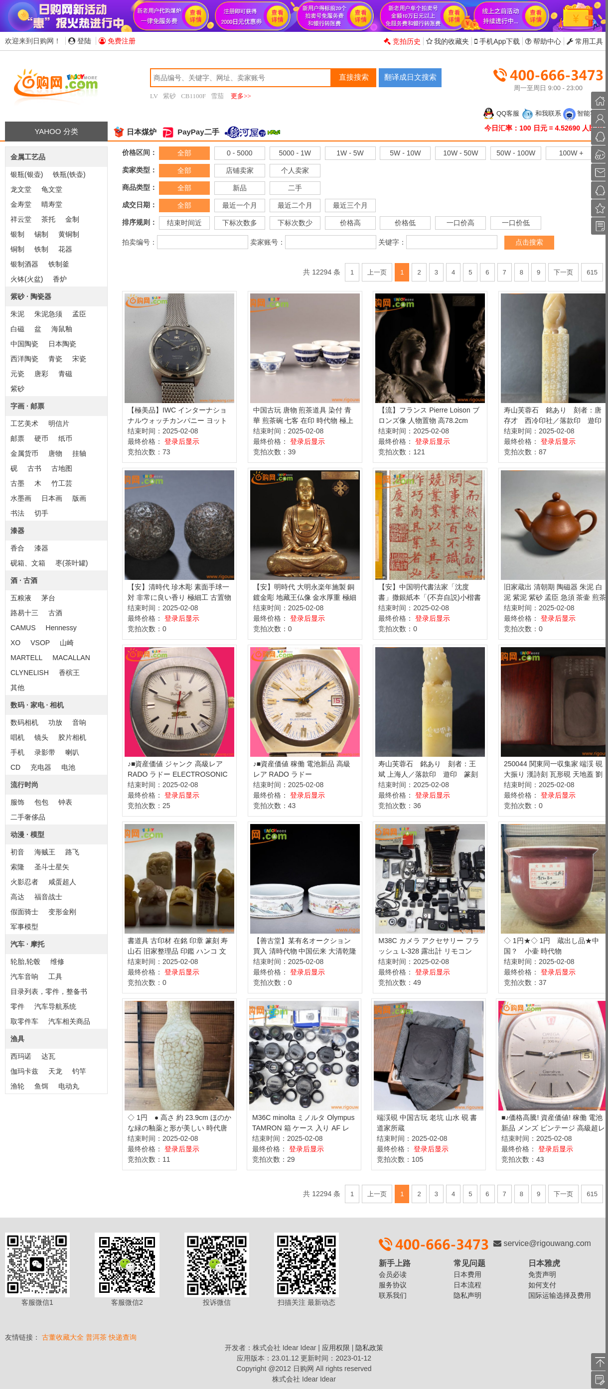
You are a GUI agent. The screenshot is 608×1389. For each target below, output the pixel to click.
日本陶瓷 (62, 344)
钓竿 (79, 1071)
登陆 (79, 41)
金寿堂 (20, 204)
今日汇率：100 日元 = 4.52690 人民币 (543, 128)
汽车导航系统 (55, 1006)
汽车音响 (24, 976)
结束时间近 (184, 223)
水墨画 (20, 498)
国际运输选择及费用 (559, 1295)
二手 (295, 188)
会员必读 (393, 1274)
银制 (17, 234)
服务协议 (393, 1285)
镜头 (41, 737)
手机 (17, 752)
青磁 (65, 374)
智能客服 (583, 113)
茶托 (48, 219)
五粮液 (20, 598)
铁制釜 (58, 264)
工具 (55, 976)
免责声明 (542, 1274)
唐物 (55, 453)
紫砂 (169, 96)
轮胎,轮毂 (25, 962)
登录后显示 (181, 441)
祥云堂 (20, 219)
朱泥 (17, 314)
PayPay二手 (190, 132)
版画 (79, 498)
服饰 (17, 802)
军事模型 (24, 927)
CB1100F (193, 96)
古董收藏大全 (63, 1337)
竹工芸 (61, 483)
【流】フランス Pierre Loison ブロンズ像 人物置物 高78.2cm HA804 (428, 420)
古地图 (61, 468)
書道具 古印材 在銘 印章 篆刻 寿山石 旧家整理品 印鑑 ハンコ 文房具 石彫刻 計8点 (178, 951)
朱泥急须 (48, 314)
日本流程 (467, 1285)
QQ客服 (500, 113)
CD (15, 767)
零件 (17, 1006)
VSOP (40, 643)
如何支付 (542, 1285)
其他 (17, 688)
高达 (17, 897)
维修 (57, 962)
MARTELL (26, 658)
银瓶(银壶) (26, 174)
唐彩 (41, 374)
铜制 (17, 249)
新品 (240, 188)
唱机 (17, 737)
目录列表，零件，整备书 (48, 991)
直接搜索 (354, 77)
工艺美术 (24, 423)
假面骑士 (24, 912)
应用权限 (336, 1348)
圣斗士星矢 (51, 867)
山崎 (67, 643)
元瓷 (17, 374)
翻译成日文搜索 (410, 77)
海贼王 (44, 852)
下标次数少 (295, 223)
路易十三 (24, 613)
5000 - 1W (295, 153)
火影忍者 (24, 882)
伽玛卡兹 (24, 1071)
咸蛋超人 (62, 882)
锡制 (41, 234)
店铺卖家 (240, 170)
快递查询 (123, 1337)
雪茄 (217, 96)
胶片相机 (72, 737)
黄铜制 (68, 234)
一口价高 (460, 223)
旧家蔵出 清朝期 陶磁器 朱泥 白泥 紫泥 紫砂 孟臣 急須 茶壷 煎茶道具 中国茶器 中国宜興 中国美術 (556, 597)
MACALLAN (71, 658)
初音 (17, 852)
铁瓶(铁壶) (69, 174)
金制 (72, 219)
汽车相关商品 (69, 1021)
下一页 (563, 272)
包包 (41, 802)
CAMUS (23, 628)
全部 (184, 153)
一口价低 (516, 223)
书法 (17, 513)
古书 (34, 468)
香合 (17, 548)
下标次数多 (239, 223)
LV (154, 96)
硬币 (41, 438)
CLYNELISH (29, 673)
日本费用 (467, 1274)
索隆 (17, 867)
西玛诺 (20, 1056)
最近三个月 (350, 205)
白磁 (17, 329)
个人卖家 (295, 170)
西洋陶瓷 (24, 359)
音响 (79, 722)
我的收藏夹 (447, 41)
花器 (65, 249)
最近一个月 (239, 205)
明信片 (58, 423)
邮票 (17, 438)
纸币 (65, 438)
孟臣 (79, 314)
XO (15, 643)
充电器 (40, 767)
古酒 (55, 613)
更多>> (241, 96)
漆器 (41, 548)
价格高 (350, 223)
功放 (55, 722)
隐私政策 (369, 1348)
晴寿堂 (51, 204)
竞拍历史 (402, 41)
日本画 (51, 498)
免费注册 (117, 41)
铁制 (41, 249)
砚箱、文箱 (27, 563)
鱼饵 (41, 1086)
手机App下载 (497, 41)
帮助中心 (543, 41)
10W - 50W (460, 153)
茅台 (48, 598)
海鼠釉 (61, 329)
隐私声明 (467, 1295)
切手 (41, 513)
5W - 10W (405, 153)
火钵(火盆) (26, 279)
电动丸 (68, 1086)
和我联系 (541, 113)
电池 (68, 767)
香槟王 (69, 673)
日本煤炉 (134, 132)
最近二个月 (295, 205)
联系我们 (393, 1295)
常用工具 (585, 41)
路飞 (72, 852)
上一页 (377, 272)
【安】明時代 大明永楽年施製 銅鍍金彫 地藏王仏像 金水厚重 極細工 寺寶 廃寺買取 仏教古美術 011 (305, 597)
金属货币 (24, 453)
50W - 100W (515, 153)
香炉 (60, 279)
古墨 (17, 483)
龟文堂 (51, 189)
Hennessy (61, 628)
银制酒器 (24, 264)
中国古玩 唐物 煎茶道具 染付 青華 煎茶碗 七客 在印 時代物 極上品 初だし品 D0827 (303, 420)
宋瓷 (79, 359)
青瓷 (55, 359)
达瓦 (48, 1056)
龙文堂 (20, 189)
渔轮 (17, 1086)
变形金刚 (62, 912)
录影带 (44, 752)
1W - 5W (349, 153)
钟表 (65, 802)
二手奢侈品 (27, 817)
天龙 (55, 1071)
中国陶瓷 (24, 344)
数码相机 (24, 722)
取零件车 (24, 1021)
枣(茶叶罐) (71, 563)
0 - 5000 (239, 153)
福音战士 (48, 897)
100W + (571, 153)
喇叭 (72, 752)
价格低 (405, 223)
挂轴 (79, 453)
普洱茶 (96, 1337)
